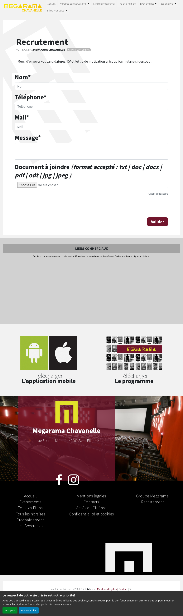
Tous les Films (30, 507)
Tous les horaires (30, 514)
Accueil (51, 3)
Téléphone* (30, 97)
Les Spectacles (30, 525)
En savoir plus (28, 610)
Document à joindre (88, 171)
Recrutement (152, 502)
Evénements (30, 502)
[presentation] (44, 206)
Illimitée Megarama (104, 3)
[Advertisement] (91, 291)
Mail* (22, 117)
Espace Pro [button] (167, 3)
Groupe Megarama (152, 496)
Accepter (10, 610)
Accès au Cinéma (91, 507)
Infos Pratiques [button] (56, 10)
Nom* (23, 77)
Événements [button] (147, 3)
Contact (123, 589)
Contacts (91, 502)
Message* (28, 137)
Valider (157, 221)
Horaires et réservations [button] (73, 3)
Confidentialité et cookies (91, 514)
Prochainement (127, 3)
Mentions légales (91, 496)
